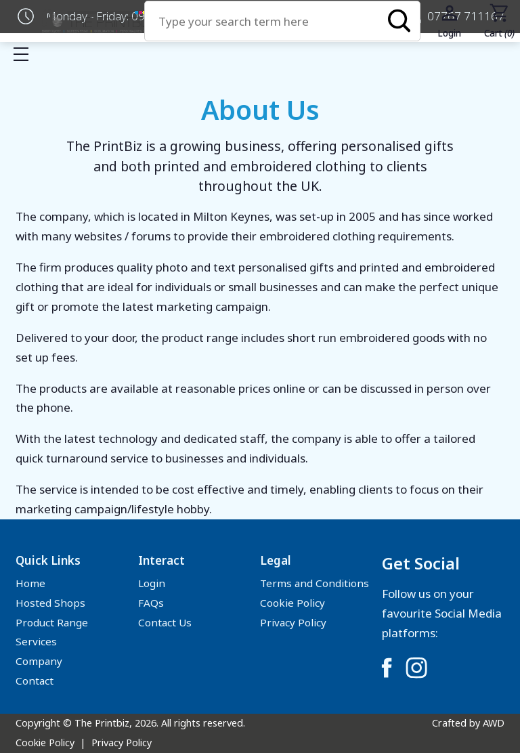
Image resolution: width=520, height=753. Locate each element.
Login (151, 583)
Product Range (52, 622)
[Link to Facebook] (386, 668)
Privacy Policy (293, 622)
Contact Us (165, 622)
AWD (493, 722)
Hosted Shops (50, 602)
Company (39, 661)
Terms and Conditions (314, 583)
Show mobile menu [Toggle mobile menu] (28, 54)
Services (36, 641)
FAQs (151, 602)
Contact (34, 680)
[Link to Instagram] (416, 668)
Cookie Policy (292, 602)
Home (30, 583)
